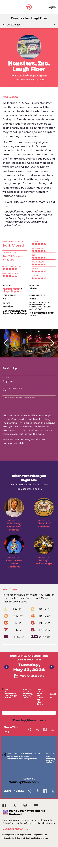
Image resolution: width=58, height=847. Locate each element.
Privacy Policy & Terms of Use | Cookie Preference (25, 838)
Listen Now (16, 829)
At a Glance (14, 24)
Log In (51, 7)
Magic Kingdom (38, 75)
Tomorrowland (10, 288)
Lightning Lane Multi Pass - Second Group (14, 312)
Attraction (21, 75)
